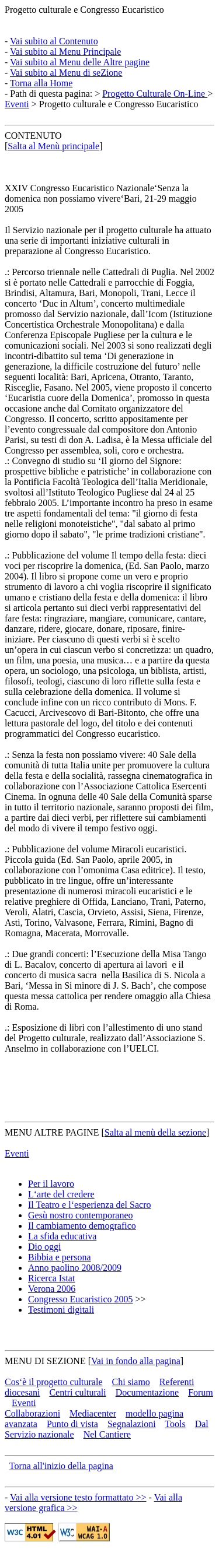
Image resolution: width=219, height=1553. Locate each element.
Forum (200, 1392)
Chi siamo (131, 1382)
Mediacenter (92, 1413)
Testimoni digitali (61, 1310)
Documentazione (147, 1392)
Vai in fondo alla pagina (135, 1361)
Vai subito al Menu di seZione (66, 73)
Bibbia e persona (59, 1257)
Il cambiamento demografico (82, 1226)
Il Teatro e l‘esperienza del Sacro (89, 1205)
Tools (175, 1424)
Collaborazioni (32, 1413)
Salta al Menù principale (53, 146)
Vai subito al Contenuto (54, 41)
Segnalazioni (131, 1424)
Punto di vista (72, 1424)
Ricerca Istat (51, 1278)
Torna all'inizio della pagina (61, 1466)
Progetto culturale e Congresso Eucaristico (84, 10)
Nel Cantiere (107, 1434)
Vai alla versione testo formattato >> (78, 1497)
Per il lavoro (51, 1184)
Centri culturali (77, 1392)
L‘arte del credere (61, 1194)
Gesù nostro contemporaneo (80, 1215)
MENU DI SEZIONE (45, 1361)
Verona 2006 (51, 1289)
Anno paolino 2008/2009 (74, 1268)
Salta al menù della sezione (155, 1132)
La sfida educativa (62, 1236)
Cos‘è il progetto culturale (54, 1382)
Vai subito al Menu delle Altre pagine (80, 62)
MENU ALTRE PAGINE (52, 1132)
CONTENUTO (33, 135)
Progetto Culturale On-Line (154, 94)
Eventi (17, 104)
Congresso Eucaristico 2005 (80, 1299)
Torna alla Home (41, 83)
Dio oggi (44, 1247)
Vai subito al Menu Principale (65, 52)
